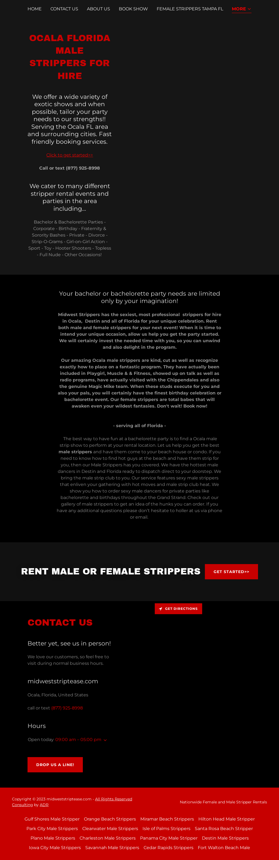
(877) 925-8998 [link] (67, 708)
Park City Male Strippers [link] (52, 828)
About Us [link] (98, 8)
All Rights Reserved (113, 799)
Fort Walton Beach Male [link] (224, 847)
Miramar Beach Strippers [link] (167, 819)
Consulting (22, 804)
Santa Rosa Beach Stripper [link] (224, 828)
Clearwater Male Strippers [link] (110, 828)
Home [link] (35, 8)
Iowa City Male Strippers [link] (55, 847)
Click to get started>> (69, 155)
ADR (44, 804)
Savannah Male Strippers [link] (112, 847)
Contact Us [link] (64, 8)
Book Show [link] (133, 8)
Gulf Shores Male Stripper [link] (52, 819)
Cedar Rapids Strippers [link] (168, 847)
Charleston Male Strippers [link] (108, 838)
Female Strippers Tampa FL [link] (190, 8)
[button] (241, 9)
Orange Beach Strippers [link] (110, 819)
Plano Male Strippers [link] (53, 838)
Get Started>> (231, 571)
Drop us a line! (55, 764)
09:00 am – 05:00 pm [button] (78, 739)
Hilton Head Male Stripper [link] (226, 819)
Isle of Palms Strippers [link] (166, 828)
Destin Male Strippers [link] (225, 838)
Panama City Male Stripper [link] (169, 838)
